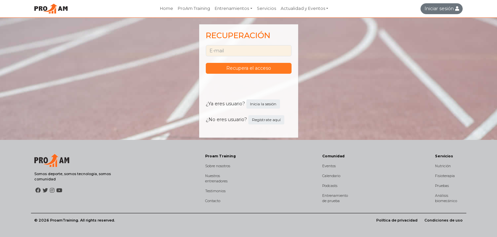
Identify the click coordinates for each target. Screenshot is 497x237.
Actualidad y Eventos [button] (303, 8)
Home (166, 8)
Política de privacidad (397, 220)
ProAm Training (194, 8)
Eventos (329, 166)
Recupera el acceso (248, 68)
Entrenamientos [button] (232, 8)
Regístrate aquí (266, 119)
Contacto (212, 201)
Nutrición (443, 166)
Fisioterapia (445, 176)
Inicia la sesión (263, 103)
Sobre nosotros (217, 166)
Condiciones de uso (443, 220)
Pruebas (442, 186)
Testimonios (215, 191)
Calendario (331, 176)
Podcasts (329, 186)
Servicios (266, 8)
